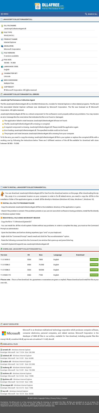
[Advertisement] (49, 165)
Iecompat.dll (8, 385)
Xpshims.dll (7, 379)
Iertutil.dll (7, 350)
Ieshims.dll (7, 373)
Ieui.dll (5, 391)
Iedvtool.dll (7, 356)
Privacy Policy (55, 398)
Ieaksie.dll (7, 362)
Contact (64, 398)
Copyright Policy (44, 398)
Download (94, 259)
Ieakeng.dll (7, 367)
